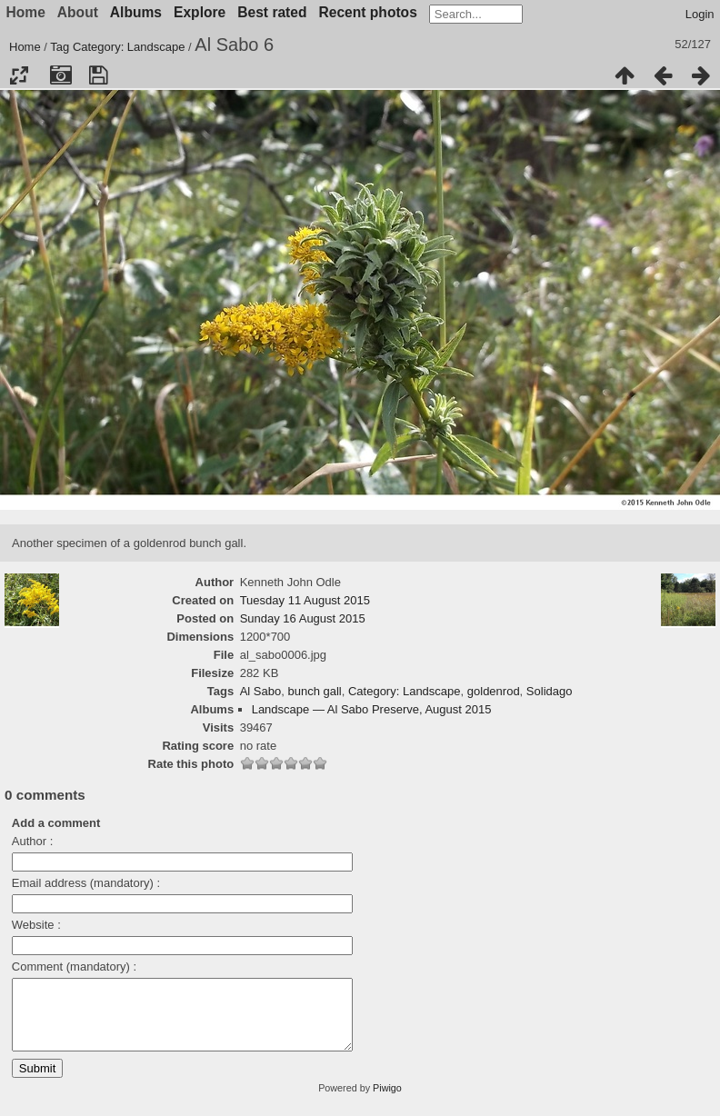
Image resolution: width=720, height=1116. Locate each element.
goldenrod (493, 691)
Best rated (271, 12)
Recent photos (368, 12)
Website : (36, 925)
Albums (136, 12)
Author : (33, 841)
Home (25, 47)
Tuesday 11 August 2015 (305, 600)
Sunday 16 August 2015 (302, 618)
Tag (59, 47)
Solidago (549, 691)
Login (700, 14)
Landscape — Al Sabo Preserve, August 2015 (372, 709)
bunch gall (314, 691)
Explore (199, 12)
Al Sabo (261, 691)
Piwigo (387, 1101)
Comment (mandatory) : (74, 966)
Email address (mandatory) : (86, 883)
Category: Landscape (129, 47)
